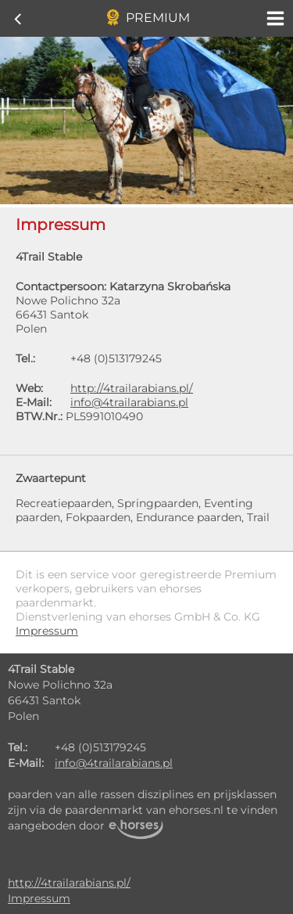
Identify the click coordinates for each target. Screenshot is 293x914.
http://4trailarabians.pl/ (131, 388)
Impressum (39, 898)
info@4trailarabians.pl (129, 402)
